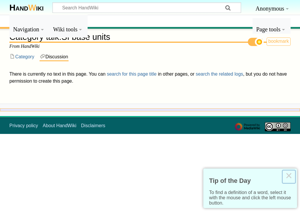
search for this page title (132, 74)
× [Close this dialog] (288, 177)
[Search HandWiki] (147, 8)
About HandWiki (59, 125)
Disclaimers (93, 125)
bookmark (278, 41)
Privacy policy (23, 125)
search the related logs (219, 74)
